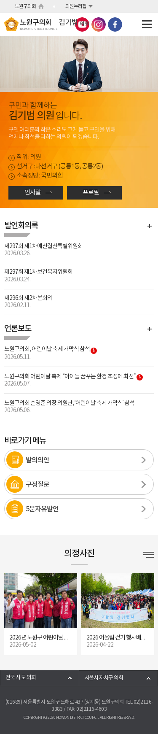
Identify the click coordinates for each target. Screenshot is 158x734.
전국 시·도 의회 (20, 678)
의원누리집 (75, 6)
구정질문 (37, 484)
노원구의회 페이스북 (115, 24)
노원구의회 (25, 6)
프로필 (91, 192)
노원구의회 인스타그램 (98, 24)
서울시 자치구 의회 (103, 678)
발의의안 (37, 460)
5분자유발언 (42, 509)
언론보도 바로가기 (149, 329)
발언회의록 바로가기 (149, 226)
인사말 (32, 192)
